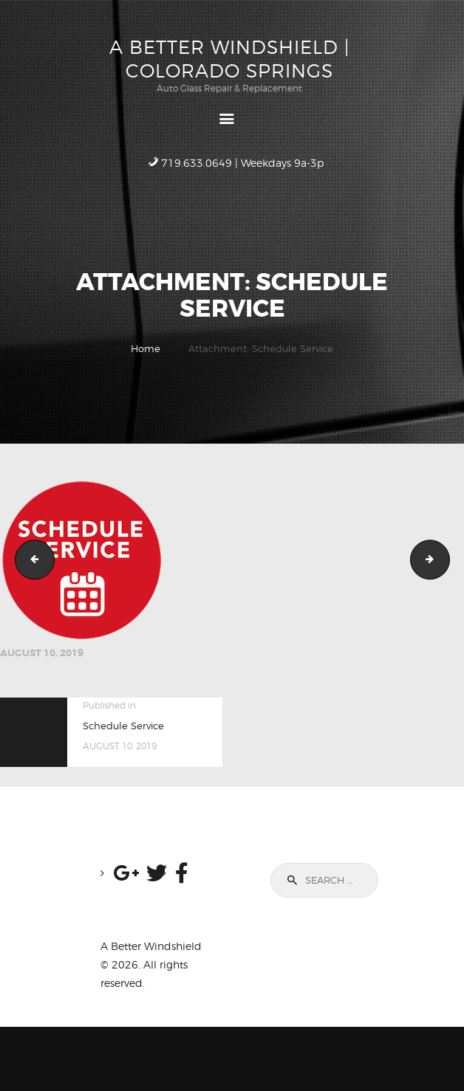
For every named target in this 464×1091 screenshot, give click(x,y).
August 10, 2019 (41, 653)
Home (145, 348)
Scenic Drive (445, 559)
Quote (30, 559)
